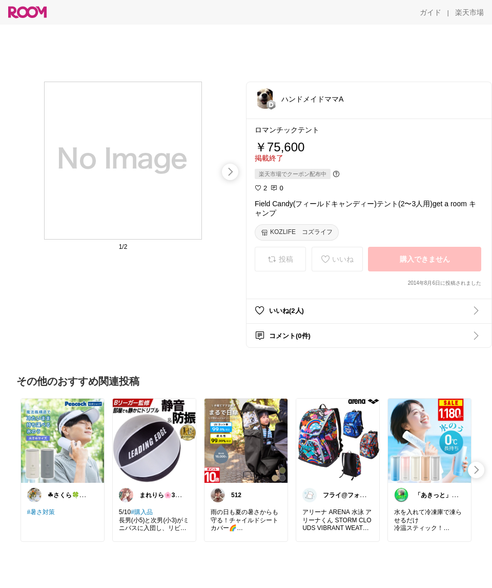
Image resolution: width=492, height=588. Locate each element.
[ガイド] (430, 12)
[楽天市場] (469, 12)
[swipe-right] (230, 172)
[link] (62, 440)
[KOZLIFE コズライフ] (297, 232)
